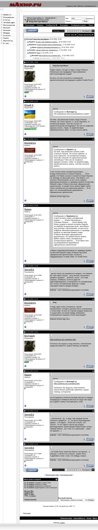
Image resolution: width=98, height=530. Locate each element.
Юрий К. (29, 105)
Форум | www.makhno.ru (35, 18)
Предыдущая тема (52, 475)
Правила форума (30, 499)
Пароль (68, 21)
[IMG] (26, 494)
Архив (89, 518)
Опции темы (69, 35)
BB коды (27, 491)
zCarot (62, 522)
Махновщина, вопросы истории (38, 19)
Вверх (95, 518)
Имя (67, 18)
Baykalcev (30, 143)
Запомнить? (88, 18)
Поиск (91, 25)
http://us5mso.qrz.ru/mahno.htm (63, 340)
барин (27, 209)
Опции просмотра (85, 35)
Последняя (86, 31)
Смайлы (27, 492)
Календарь (64, 25)
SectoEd (29, 269)
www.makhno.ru (79, 518)
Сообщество (51, 25)
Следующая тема (66, 475)
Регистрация (29, 25)
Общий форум (50, 18)
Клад (38, 53)
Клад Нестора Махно (41, 39)
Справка (40, 25)
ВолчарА (29, 66)
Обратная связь (66, 518)
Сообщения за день (78, 25)
